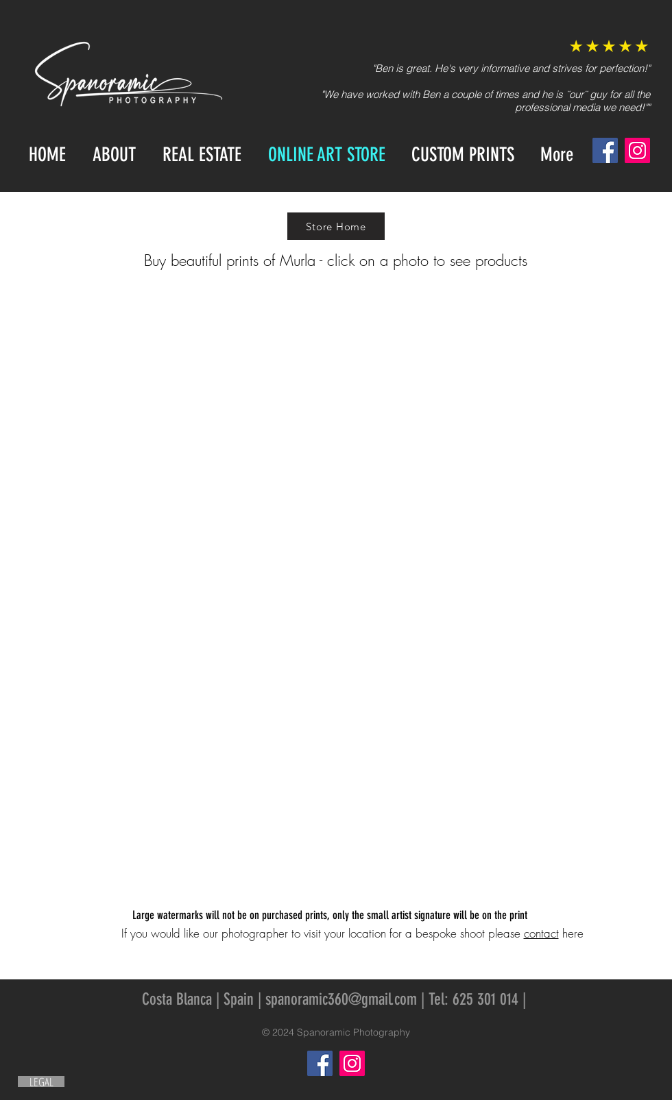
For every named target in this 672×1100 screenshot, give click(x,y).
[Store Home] (336, 226)
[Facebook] (605, 150)
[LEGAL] (41, 1081)
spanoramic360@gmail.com (341, 999)
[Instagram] (637, 150)
